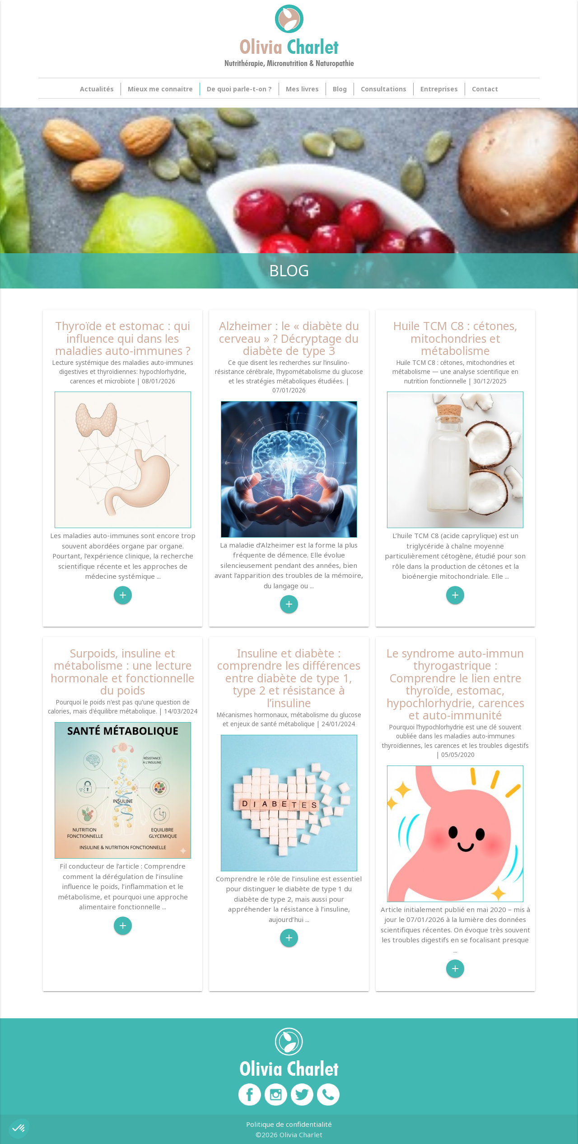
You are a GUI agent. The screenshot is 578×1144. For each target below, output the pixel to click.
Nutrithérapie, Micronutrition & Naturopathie (289, 63)
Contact (485, 89)
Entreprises (439, 89)
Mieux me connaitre (160, 89)
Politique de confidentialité (289, 1124)
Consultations (383, 89)
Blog (340, 89)
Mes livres (302, 89)
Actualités (97, 89)
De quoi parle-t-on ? (239, 89)
